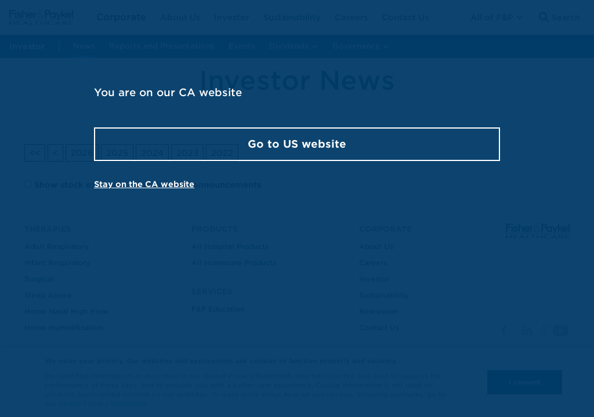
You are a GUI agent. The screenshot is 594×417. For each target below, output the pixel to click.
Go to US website (297, 144)
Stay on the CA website (144, 184)
